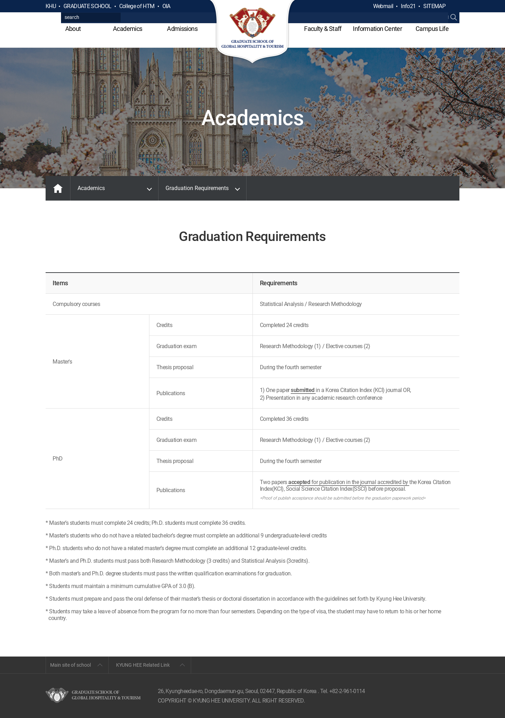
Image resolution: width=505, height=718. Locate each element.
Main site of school (70, 665)
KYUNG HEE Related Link (143, 665)
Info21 (408, 6)
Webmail (383, 6)
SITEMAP (434, 6)
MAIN (58, 188)
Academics (127, 28)
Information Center (377, 28)
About (73, 28)
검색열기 (453, 6)
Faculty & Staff (322, 28)
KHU (51, 6)
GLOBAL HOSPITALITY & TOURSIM (252, 32)
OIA (166, 6)
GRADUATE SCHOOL (87, 6)
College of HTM (137, 6)
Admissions (182, 28)
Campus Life (432, 28)
